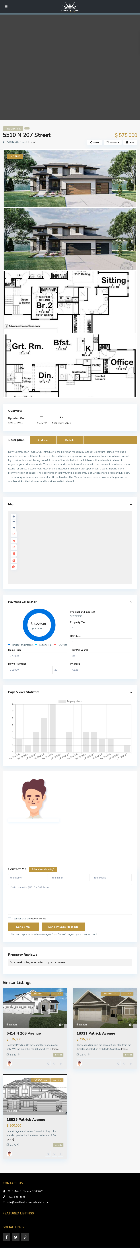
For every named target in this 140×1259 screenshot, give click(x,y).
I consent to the (29, 918)
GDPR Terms (38, 918)
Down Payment (17, 664)
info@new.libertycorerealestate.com (28, 1202)
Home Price (15, 650)
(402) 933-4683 (16, 1196)
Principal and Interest (82, 612)
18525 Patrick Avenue (26, 1119)
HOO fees (75, 636)
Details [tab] (70, 440)
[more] (55, 1049)
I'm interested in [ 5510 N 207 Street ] (70, 899)
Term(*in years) (79, 650)
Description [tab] (16, 440)
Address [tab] (43, 440)
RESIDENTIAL (13, 128)
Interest (75, 664)
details (58, 1054)
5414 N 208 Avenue (24, 1033)
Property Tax (77, 622)
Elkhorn (32, 142)
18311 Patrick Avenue (96, 1033)
